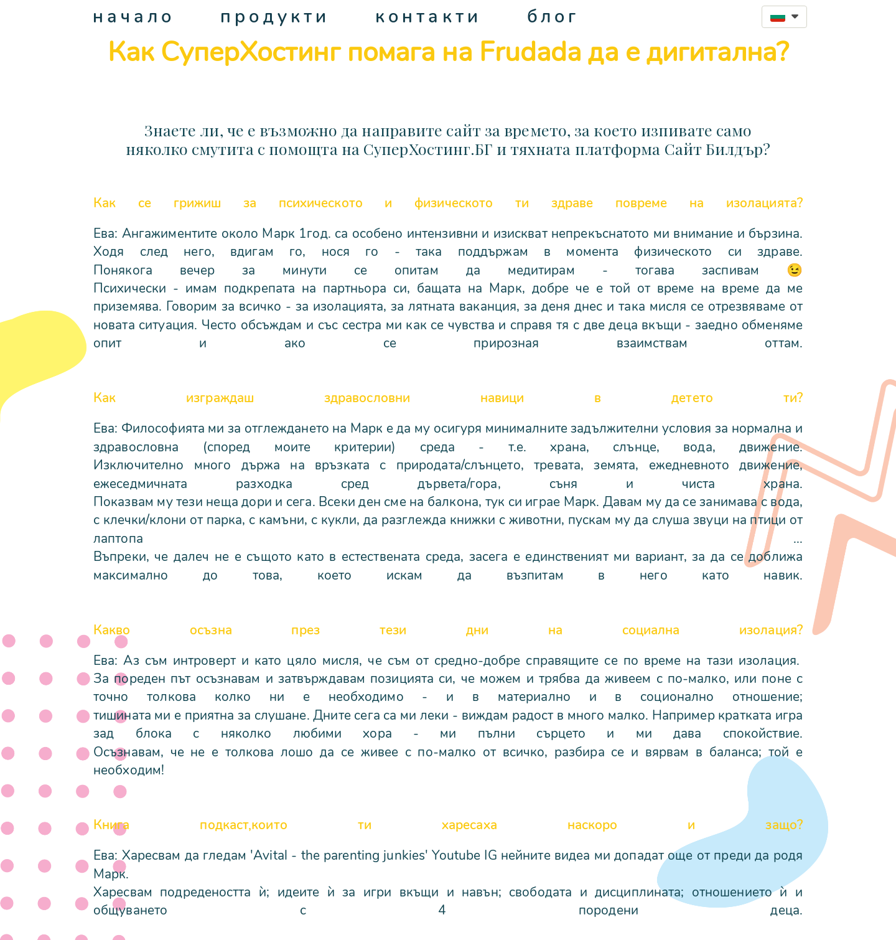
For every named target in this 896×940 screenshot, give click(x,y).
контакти (428, 16)
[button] (784, 17)
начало (134, 16)
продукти (275, 16)
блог (553, 16)
